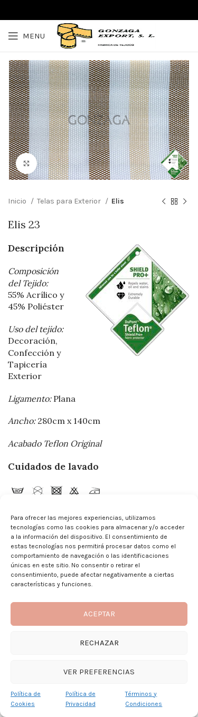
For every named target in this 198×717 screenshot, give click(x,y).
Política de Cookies (26, 699)
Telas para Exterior (69, 201)
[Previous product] (163, 202)
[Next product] (185, 202)
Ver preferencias (99, 671)
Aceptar (99, 613)
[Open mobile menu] (26, 35)
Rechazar (99, 642)
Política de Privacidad (80, 699)
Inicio (18, 201)
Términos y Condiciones (143, 699)
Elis (117, 201)
